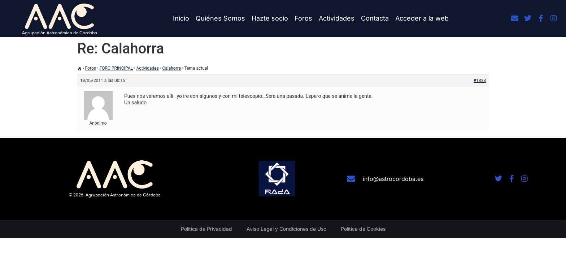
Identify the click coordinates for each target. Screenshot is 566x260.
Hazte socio (270, 18)
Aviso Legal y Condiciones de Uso (286, 229)
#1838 (480, 80)
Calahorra (171, 68)
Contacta (375, 18)
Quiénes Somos (220, 18)
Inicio (181, 18)
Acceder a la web (422, 18)
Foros (303, 18)
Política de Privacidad (206, 229)
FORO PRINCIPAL (116, 68)
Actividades (336, 18)
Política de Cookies (363, 229)
